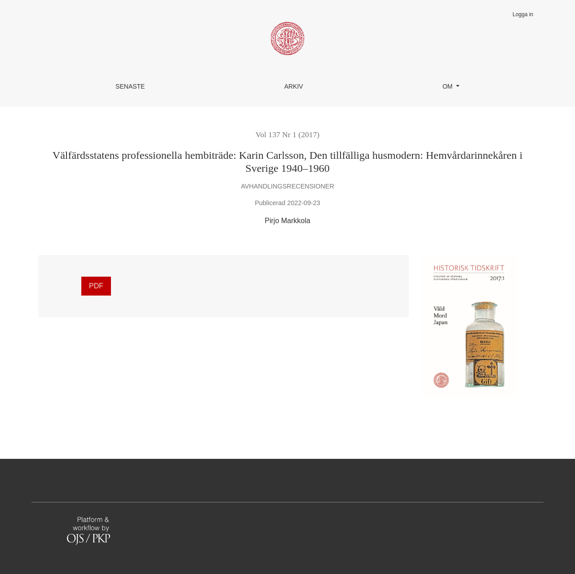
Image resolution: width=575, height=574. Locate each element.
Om (448, 86)
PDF (96, 286)
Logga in (523, 14)
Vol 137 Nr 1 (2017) (287, 134)
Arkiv (293, 86)
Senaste (130, 86)
